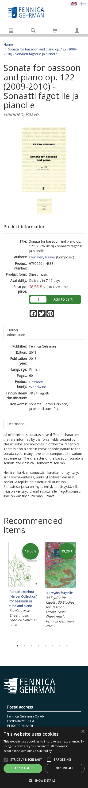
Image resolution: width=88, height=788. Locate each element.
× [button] (82, 732)
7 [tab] (59, 645)
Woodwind (37, 386)
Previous (2, 591)
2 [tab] (24, 645)
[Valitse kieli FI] (83, 3)
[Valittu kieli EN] (74, 3)
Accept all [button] (23, 768)
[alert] (44, 757)
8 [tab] (67, 645)
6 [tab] (52, 645)
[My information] (77, 30)
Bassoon (36, 381)
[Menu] (11, 30)
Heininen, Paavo (42, 257)
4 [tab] (38, 645)
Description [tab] (16, 424)
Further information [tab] (16, 332)
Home (8, 44)
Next (82, 591)
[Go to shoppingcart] (55, 30)
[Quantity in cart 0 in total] (55, 31)
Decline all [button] (64, 768)
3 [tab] (31, 645)
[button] (44, 780)
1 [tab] (17, 645)
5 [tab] (45, 645)
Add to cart (63, 299)
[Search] (33, 30)
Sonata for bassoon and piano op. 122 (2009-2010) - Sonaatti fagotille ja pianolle (40, 51)
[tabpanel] (24, 585)
